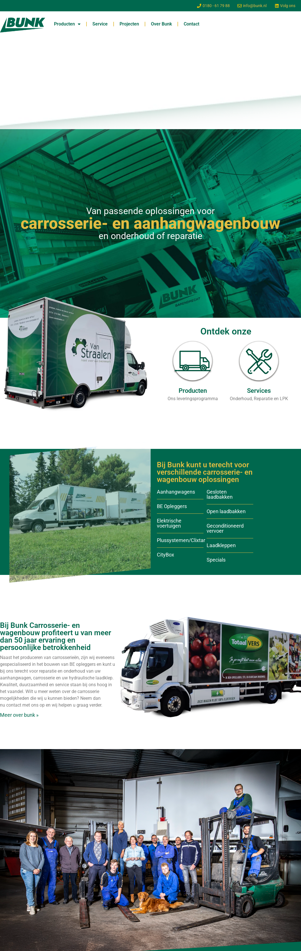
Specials (216, 560)
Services (259, 390)
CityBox (165, 555)
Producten (67, 24)
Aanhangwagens (176, 492)
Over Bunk (161, 24)
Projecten (129, 24)
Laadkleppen (221, 545)
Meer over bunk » (19, 715)
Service (100, 24)
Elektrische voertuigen (169, 523)
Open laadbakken (226, 511)
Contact (191, 24)
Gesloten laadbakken (220, 494)
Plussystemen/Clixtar (181, 540)
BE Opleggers (172, 506)
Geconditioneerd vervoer (225, 528)
